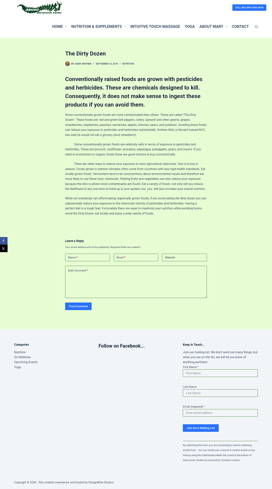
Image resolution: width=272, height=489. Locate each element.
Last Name (190, 386)
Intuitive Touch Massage (155, 26)
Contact (240, 26)
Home (60, 26)
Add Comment (78, 270)
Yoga (190, 26)
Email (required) (194, 406)
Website (170, 257)
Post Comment (78, 306)
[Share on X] (4, 248)
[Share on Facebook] (4, 241)
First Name (191, 367)
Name (73, 257)
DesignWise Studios (101, 482)
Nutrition (128, 63)
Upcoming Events (26, 362)
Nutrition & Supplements (99, 26)
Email (121, 257)
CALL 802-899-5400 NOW (249, 7)
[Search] (256, 26)
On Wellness (22, 357)
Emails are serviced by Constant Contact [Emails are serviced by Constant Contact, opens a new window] (218, 460)
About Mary (214, 26)
